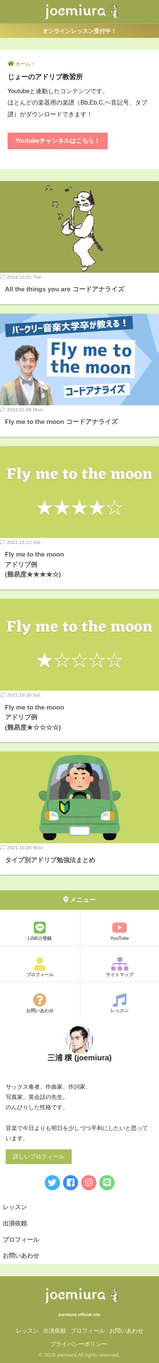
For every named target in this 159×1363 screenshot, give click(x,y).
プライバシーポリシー (78, 1344)
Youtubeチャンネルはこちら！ (58, 141)
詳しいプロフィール (38, 1157)
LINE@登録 (40, 931)
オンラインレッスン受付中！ (79, 31)
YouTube (120, 931)
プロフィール (40, 967)
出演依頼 (15, 1223)
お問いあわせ (40, 1003)
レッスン (120, 1003)
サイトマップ (120, 967)
